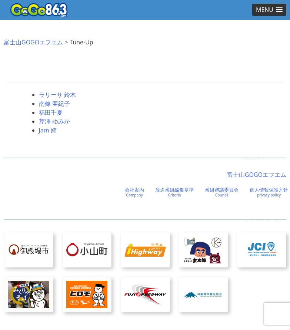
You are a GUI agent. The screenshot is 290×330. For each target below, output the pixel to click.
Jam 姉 (48, 130)
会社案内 (134, 192)
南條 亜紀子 (54, 104)
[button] (269, 10)
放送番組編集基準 (174, 192)
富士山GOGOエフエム (33, 42)
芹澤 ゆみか (54, 121)
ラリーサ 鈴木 (57, 95)
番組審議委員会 (222, 192)
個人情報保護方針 (269, 192)
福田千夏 (51, 112)
